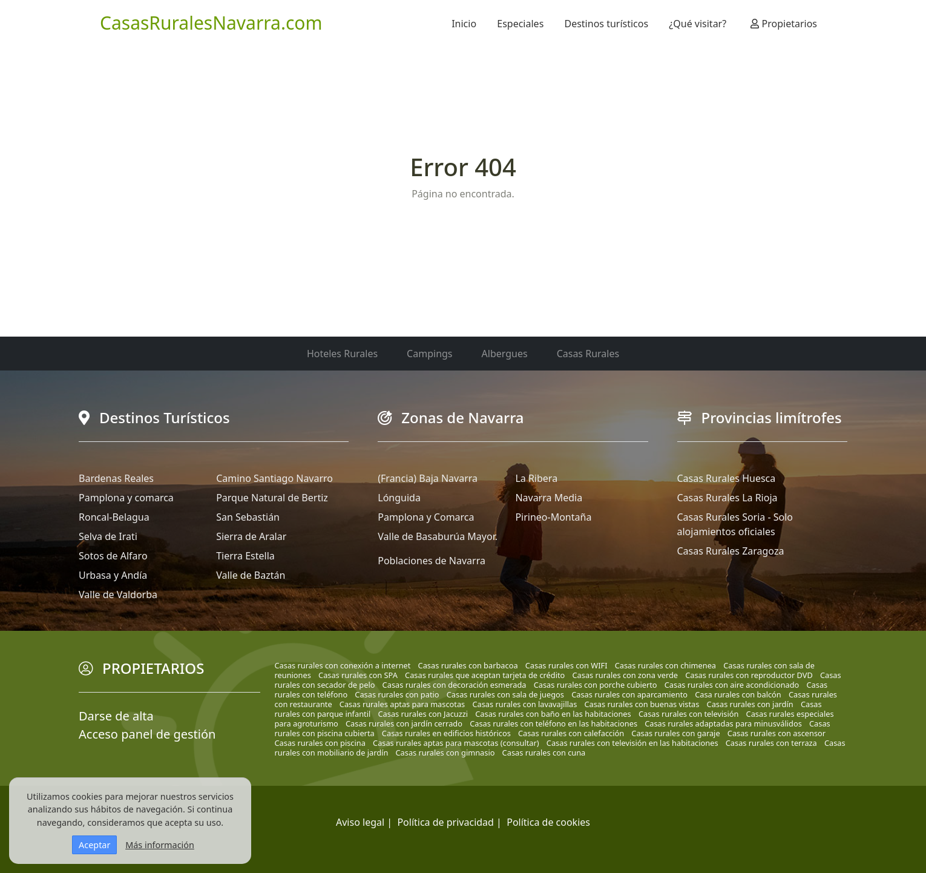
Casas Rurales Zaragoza (730, 551)
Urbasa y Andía (113, 575)
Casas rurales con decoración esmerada (455, 684)
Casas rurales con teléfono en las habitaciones (553, 723)
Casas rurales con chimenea (665, 665)
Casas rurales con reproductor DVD (749, 675)
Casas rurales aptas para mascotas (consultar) (456, 742)
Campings (429, 353)
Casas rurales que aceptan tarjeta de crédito (485, 675)
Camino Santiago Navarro (274, 478)
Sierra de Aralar (251, 536)
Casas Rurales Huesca (726, 478)
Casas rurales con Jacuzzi (423, 713)
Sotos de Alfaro (113, 555)
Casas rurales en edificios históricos (446, 733)
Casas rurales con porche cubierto (595, 684)
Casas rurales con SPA (358, 675)
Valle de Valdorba (118, 594)
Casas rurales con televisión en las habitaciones (632, 742)
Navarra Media (548, 497)
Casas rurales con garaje (675, 733)
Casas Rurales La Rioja (727, 497)
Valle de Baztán (250, 575)
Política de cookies (548, 822)
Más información (159, 845)
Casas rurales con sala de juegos (505, 694)
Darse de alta (116, 716)
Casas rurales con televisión (689, 713)
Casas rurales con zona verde (625, 675)
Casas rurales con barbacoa (468, 665)
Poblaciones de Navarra (431, 560)
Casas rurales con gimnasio (445, 752)
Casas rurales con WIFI (566, 665)
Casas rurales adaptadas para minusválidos (723, 723)
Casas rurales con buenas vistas (641, 704)
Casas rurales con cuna (544, 752)
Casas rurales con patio (397, 694)
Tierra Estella (245, 555)
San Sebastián (248, 517)
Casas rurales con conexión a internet (343, 665)
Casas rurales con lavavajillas (524, 704)
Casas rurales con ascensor (776, 733)
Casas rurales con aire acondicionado (732, 684)
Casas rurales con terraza (771, 742)
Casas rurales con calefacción (571, 733)
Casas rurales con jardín (750, 704)
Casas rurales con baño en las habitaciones (553, 713)
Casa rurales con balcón (738, 694)
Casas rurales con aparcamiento (629, 694)
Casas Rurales (588, 353)
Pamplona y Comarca (426, 517)
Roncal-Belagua (114, 517)
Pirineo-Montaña (553, 517)
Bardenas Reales (116, 478)
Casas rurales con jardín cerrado (404, 723)
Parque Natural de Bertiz (272, 497)
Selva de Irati (108, 536)
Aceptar (94, 845)
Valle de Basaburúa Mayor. (437, 536)
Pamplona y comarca (126, 497)
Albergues (505, 353)
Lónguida (399, 497)
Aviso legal (360, 822)
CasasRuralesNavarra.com (211, 22)
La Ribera (536, 478)
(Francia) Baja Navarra (428, 478)
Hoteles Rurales (342, 353)
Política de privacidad (445, 822)
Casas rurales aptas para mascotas (402, 704)
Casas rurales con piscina (320, 742)
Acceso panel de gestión (147, 734)
